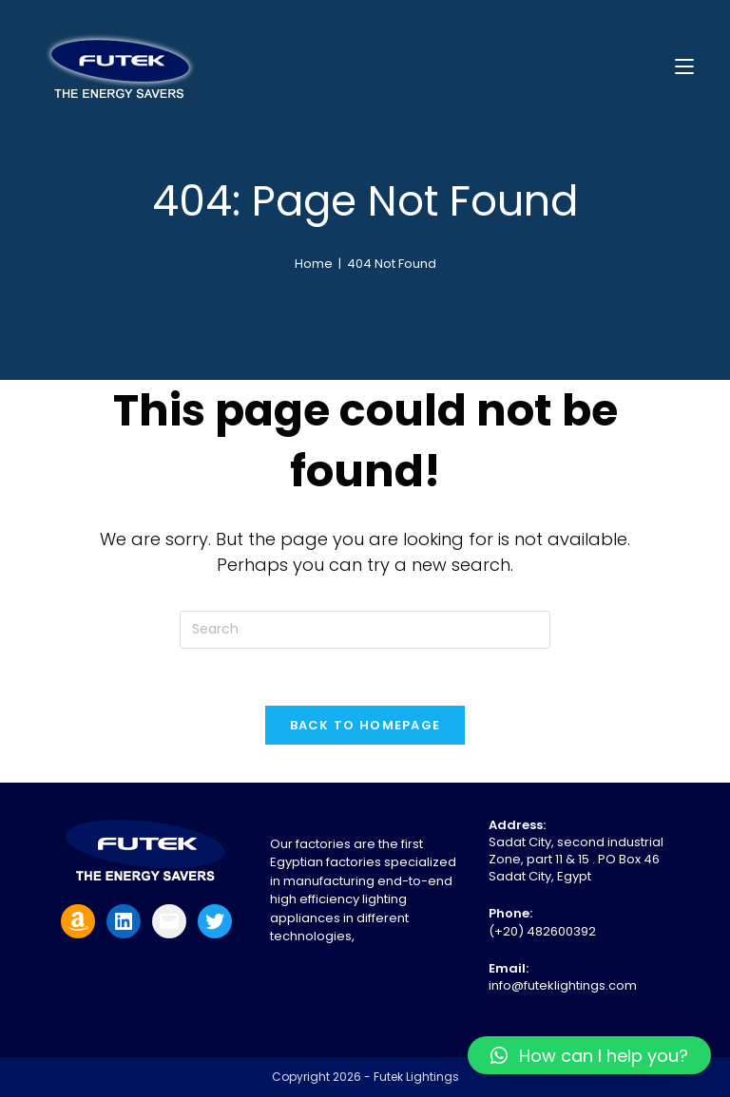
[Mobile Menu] (684, 66)
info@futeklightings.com (563, 985)
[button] (589, 1055)
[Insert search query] (365, 630)
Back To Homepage (365, 725)
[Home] (314, 264)
